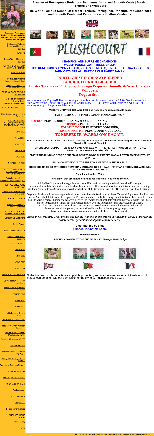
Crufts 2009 (20, 307)
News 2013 (20, 256)
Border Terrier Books (16, 371)
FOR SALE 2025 (18, 73)
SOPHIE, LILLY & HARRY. (14, 378)
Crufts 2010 (20, 300)
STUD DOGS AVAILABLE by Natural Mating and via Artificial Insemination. (13, 171)
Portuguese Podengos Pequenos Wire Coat (15, 87)
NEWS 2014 (20, 250)
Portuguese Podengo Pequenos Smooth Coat (15, 80)
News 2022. (20, 138)
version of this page (84, 434)
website (115, 434)
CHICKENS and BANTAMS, (13, 320)
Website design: (137, 434)
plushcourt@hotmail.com (90, 229)
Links (23, 428)
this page (102, 434)
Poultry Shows (19, 390)
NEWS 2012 (20, 262)
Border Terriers (19, 224)
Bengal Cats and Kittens (15, 218)
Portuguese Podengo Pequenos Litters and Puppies (16, 46)
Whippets (21, 53)
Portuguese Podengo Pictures (12, 365)
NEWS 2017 (20, 150)
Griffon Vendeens (17, 396)
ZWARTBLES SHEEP (16, 198)
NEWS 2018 (20, 157)
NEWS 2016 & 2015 (16, 163)
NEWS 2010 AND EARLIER (13, 275)
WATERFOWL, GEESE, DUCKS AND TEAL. (15, 333)
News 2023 (20, 132)
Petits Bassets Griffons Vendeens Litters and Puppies (12, 179)
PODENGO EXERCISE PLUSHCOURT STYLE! (15, 212)
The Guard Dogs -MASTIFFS (13, 339)
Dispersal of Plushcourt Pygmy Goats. (15, 100)
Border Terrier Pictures (15, 409)
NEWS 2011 (20, 268)
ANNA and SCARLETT (15, 384)
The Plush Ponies (17, 345)
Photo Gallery (19, 422)
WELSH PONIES (18, 243)
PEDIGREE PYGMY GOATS (13, 108)
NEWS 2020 (20, 144)
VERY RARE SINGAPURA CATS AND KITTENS (14, 67)
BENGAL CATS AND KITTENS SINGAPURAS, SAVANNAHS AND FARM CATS (14, 124)
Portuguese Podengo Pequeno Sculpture (16, 206)
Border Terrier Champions (14, 230)
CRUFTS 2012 (19, 294)
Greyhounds (20, 403)
